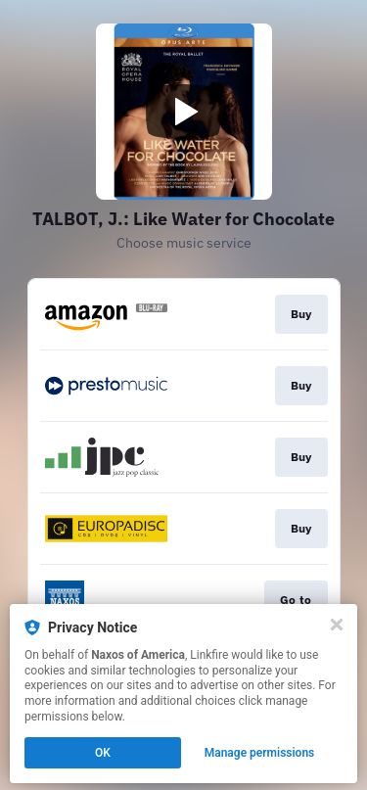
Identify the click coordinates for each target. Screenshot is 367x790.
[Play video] (184, 111)
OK (103, 753)
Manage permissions (260, 753)
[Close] (336, 624)
